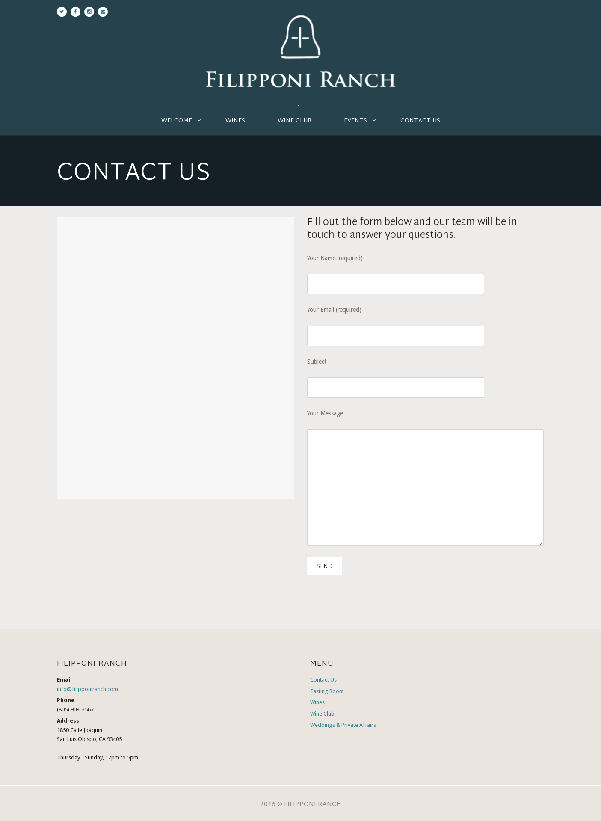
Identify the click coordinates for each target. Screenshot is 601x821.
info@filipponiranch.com (87, 689)
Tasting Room (327, 691)
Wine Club (294, 121)
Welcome (176, 121)
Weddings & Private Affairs (343, 725)
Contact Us (420, 121)
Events (355, 121)
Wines (235, 121)
